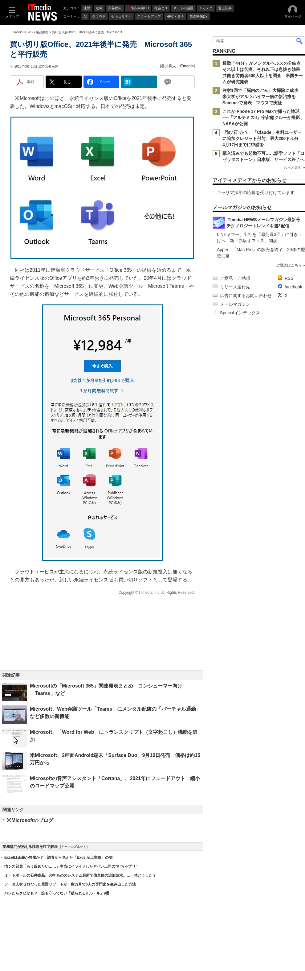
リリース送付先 (235, 286)
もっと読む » (294, 167)
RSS (289, 278)
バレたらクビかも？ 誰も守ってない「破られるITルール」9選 (56, 893)
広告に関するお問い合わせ (246, 295)
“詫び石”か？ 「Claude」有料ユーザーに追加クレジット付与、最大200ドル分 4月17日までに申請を (262, 138)
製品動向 (42, 32)
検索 (299, 40)
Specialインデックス (240, 312)
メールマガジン (235, 304)
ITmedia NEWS (22, 32)
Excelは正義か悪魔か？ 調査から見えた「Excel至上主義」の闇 (58, 857)
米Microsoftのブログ (29, 820)
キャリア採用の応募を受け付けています (256, 192)
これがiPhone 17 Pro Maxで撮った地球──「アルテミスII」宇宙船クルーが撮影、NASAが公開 (263, 117)
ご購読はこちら (289, 265)
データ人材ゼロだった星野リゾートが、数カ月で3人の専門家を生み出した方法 (70, 884)
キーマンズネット (73, 847)
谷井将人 (168, 66)
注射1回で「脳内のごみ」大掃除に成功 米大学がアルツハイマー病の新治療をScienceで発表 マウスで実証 (262, 96)
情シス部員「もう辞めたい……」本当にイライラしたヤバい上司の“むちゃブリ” (70, 866)
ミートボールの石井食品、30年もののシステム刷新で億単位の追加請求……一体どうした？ (80, 875)
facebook (293, 286)
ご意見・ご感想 (235, 278)
